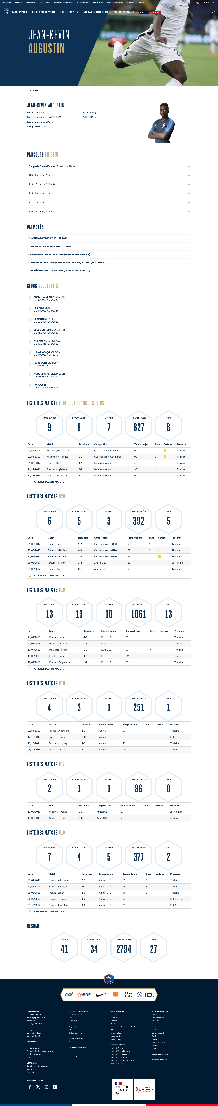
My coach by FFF (74, 1054)
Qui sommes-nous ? (34, 1015)
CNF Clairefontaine (117, 1030)
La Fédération (20, 12)
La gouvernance (32, 1027)
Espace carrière (116, 1036)
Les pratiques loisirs (159, 1033)
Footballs (155, 1015)
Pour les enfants (158, 1018)
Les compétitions (70, 12)
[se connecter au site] (208, 3)
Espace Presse (115, 1039)
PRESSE (141, 3)
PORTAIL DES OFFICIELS (115, 3)
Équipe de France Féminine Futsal (122, 1060)
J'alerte (144, 12)
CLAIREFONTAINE (83, 3)
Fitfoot (154, 1045)
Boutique (113, 1018)
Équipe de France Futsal (118, 1057)
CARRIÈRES (131, 3)
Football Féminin (159, 1060)
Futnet (154, 1039)
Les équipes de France (45, 12)
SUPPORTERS (31, 3)
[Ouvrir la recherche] (213, 12)
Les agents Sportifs (33, 1036)
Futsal (154, 1024)
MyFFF (71, 1051)
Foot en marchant (158, 1042)
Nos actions (31, 1021)
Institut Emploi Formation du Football (123, 1027)
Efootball (155, 1030)
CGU (28, 1045)
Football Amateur (160, 1054)
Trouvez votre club (75, 1015)
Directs (156, 12)
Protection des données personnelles (40, 1051)
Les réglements (32, 1030)
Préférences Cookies (34, 1054)
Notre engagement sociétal (36, 1018)
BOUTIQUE (18, 3)
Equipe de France (75, 1057)
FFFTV (112, 1024)
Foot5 (154, 1036)
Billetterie (113, 1015)
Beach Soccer (156, 1027)
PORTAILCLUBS (98, 3)
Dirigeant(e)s (73, 1027)
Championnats (32, 1072)
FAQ (28, 1057)
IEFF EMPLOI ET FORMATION (63, 3)
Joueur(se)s (73, 1021)
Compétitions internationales (37, 1066)
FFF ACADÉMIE (45, 3)
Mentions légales (33, 1048)
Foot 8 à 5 (155, 1021)
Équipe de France (116, 1048)
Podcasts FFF (115, 1021)
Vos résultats (73, 1042)
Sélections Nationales (117, 1063)
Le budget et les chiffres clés (37, 1024)
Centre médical (115, 1033)
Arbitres (72, 1030)
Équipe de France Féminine (120, 1051)
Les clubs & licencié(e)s (97, 12)
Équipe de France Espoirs (119, 1054)
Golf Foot (155, 1048)
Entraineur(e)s (74, 1024)
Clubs (70, 1018)
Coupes (29, 1069)
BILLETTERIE (7, 3)
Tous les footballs (125, 12)
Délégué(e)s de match (76, 1033)
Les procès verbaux (34, 1033)
